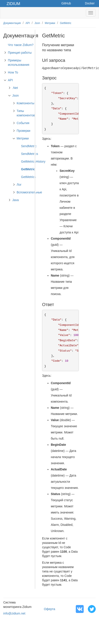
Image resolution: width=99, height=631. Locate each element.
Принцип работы (20, 52)
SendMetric (29, 146)
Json (37, 23)
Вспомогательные (29, 192)
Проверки (23, 130)
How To (13, 72)
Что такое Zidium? (21, 45)
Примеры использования (18, 62)
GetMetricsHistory (33, 161)
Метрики (50, 23)
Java (15, 200)
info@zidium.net (14, 613)
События (23, 123)
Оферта (49, 609)
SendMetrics (29, 154)
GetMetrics (28, 177)
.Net (15, 88)
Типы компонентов (26, 113)
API (28, 23)
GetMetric (65, 23)
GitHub (66, 3)
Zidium (13, 4)
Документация (12, 23)
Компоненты (25, 103)
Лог (19, 184)
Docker (90, 3)
